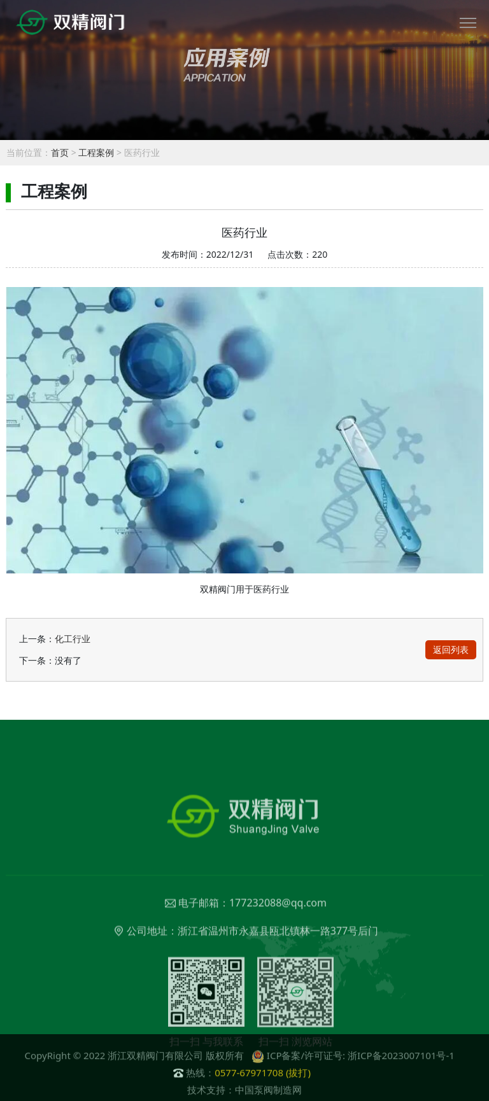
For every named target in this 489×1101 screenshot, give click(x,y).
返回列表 (451, 649)
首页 (60, 152)
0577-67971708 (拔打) (263, 1082)
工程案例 (96, 152)
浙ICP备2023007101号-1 (401, 1064)
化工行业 (72, 639)
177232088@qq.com (278, 937)
